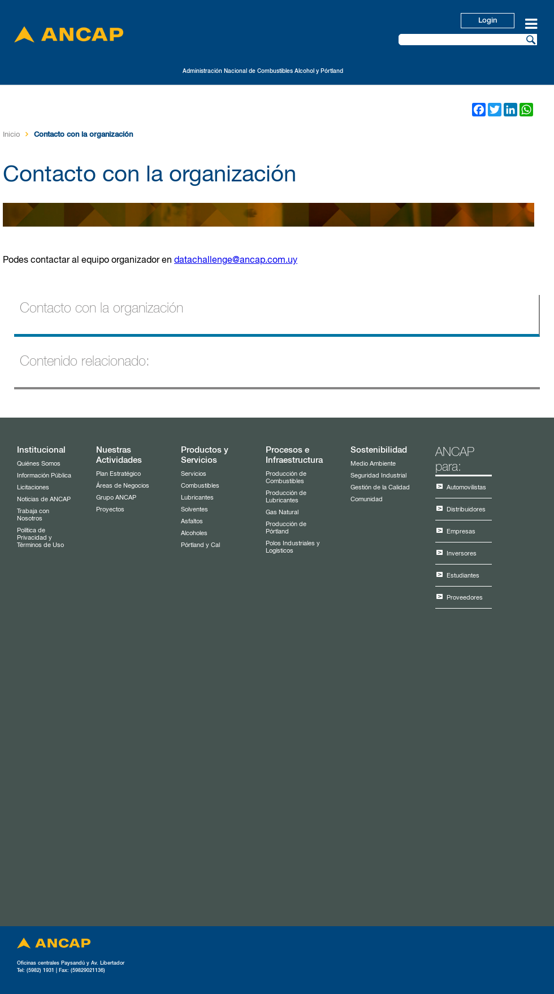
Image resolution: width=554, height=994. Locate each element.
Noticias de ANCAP (44, 499)
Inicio (11, 134)
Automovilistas (466, 487)
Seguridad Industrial (378, 475)
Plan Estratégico (118, 474)
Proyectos (110, 509)
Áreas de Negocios (122, 486)
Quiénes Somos (38, 464)
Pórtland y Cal (200, 545)
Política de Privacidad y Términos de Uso (40, 537)
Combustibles (200, 486)
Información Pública (44, 475)
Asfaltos (192, 521)
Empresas (461, 531)
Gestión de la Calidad (380, 487)
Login (487, 20)
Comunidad (366, 499)
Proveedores (465, 597)
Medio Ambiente (373, 464)
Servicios (193, 474)
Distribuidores (466, 509)
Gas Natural (282, 512)
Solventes (194, 509)
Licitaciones (33, 487)
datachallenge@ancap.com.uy (235, 260)
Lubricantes (197, 497)
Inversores (462, 553)
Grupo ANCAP (116, 497)
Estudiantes (463, 575)
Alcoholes (194, 533)
